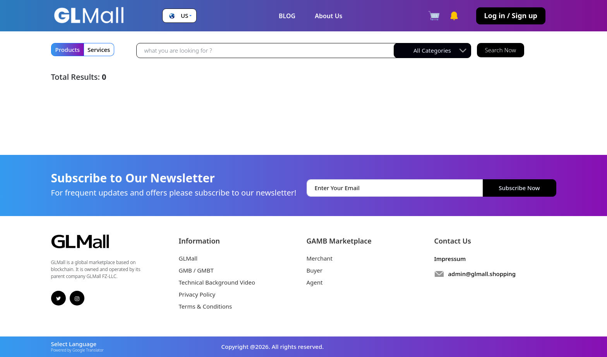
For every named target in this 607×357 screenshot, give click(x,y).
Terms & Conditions (205, 306)
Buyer (314, 270)
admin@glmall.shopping (482, 274)
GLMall (188, 258)
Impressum (450, 259)
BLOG (287, 16)
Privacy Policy (197, 294)
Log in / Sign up (510, 15)
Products (67, 49)
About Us (328, 16)
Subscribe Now (519, 188)
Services (98, 49)
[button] (179, 15)
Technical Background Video (217, 282)
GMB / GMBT (196, 270)
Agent (315, 282)
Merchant (320, 258)
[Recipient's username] (267, 50)
